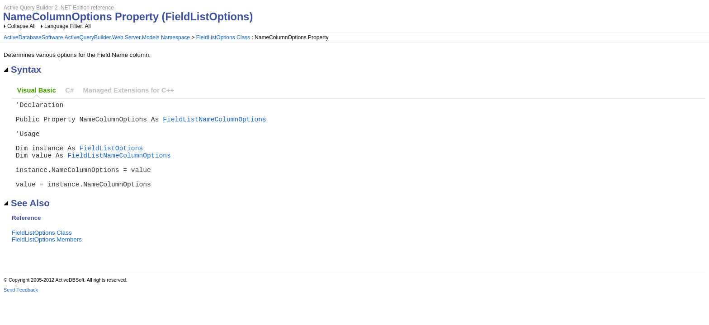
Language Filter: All (67, 26)
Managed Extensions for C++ (128, 90)
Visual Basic (36, 90)
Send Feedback (21, 309)
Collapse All (21, 26)
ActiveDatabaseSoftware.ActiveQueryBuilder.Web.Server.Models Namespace (97, 37)
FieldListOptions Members (47, 259)
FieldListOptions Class (223, 37)
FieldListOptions (111, 158)
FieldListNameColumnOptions (214, 124)
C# (69, 90)
